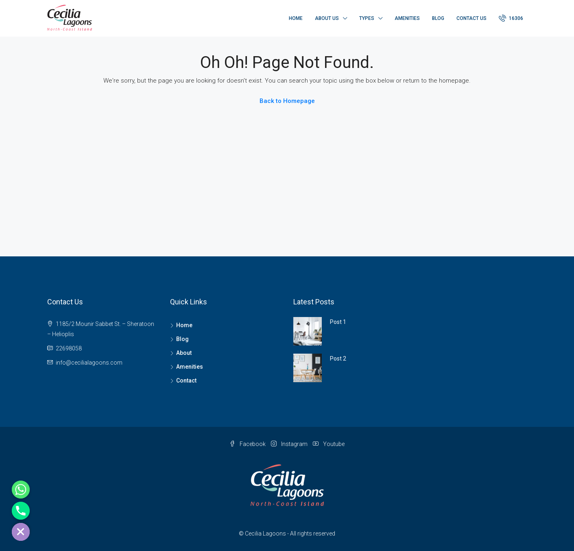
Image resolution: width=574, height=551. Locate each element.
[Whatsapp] (21, 490)
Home (296, 18)
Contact (186, 380)
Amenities (407, 18)
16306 (511, 18)
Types (366, 18)
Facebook (248, 444)
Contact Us (471, 18)
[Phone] (21, 511)
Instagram (290, 444)
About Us (327, 18)
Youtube (329, 444)
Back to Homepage (287, 101)
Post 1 (338, 322)
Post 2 (338, 358)
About (184, 353)
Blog (438, 18)
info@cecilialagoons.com (89, 362)
